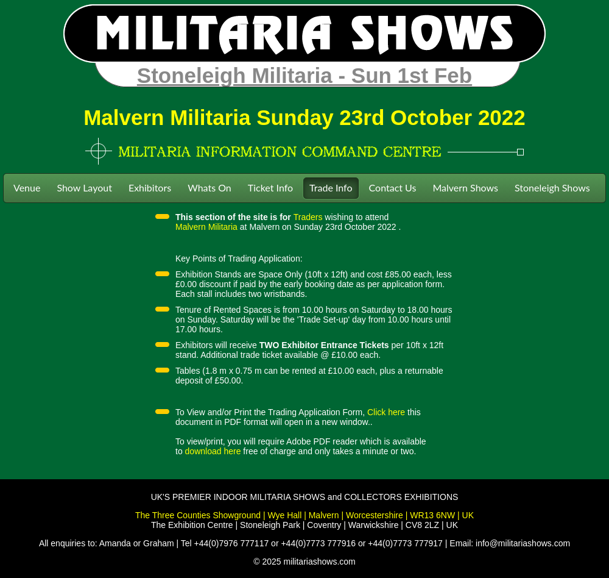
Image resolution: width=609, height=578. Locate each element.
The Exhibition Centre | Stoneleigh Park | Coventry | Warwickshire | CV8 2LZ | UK (304, 525)
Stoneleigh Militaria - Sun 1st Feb (304, 75)
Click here (386, 412)
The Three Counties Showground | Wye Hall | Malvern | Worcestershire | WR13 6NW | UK (304, 515)
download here (213, 451)
